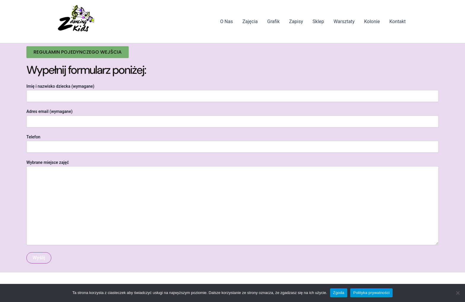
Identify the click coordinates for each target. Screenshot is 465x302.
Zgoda (338, 292)
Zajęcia (250, 21)
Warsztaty (344, 21)
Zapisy (296, 21)
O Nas (226, 21)
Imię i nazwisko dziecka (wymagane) (232, 93)
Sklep (318, 21)
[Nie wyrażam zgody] (458, 293)
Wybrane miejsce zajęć (232, 203)
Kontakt (397, 21)
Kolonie (372, 21)
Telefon (232, 144)
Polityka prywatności (371, 292)
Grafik (273, 21)
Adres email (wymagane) (232, 118)
